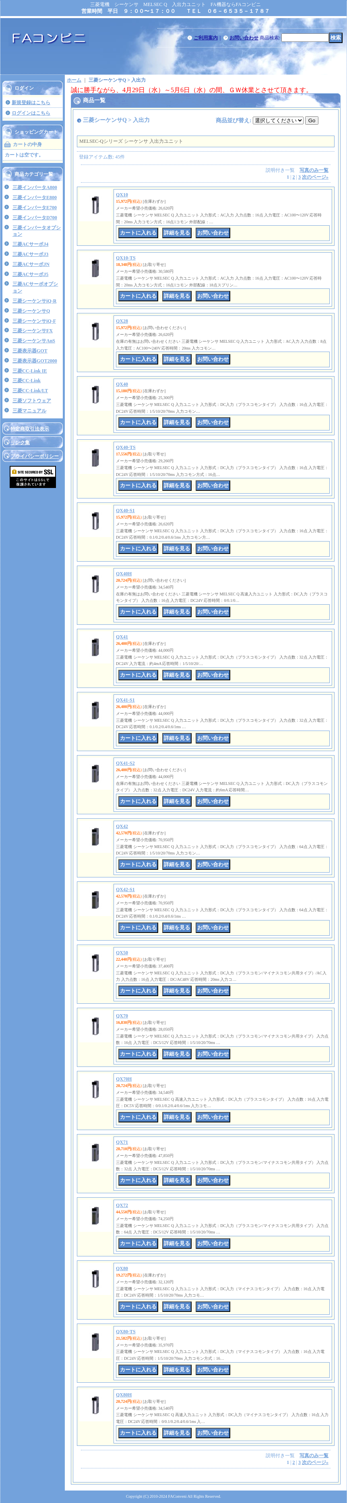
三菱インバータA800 (34, 187)
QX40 (122, 384)
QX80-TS (126, 1331)
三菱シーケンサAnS (33, 341)
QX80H (124, 1395)
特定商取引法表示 (29, 429)
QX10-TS (126, 258)
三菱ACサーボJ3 (30, 254)
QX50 (122, 952)
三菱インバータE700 (34, 207)
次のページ (315, 177)
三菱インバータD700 (34, 217)
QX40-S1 (125, 510)
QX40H (124, 573)
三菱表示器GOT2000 (34, 361)
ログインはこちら (31, 113)
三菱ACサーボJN (31, 264)
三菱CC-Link (26, 380)
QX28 (122, 321)
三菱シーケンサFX (32, 331)
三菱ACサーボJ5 (30, 274)
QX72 (122, 1205)
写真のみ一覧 (313, 170)
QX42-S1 (125, 889)
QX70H (124, 1079)
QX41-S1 (125, 700)
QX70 (122, 1016)
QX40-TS (126, 447)
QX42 (122, 826)
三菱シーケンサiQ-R (34, 301)
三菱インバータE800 (34, 197)
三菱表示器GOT (30, 351)
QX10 (122, 195)
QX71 (122, 1142)
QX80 (122, 1268)
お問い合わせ (243, 38)
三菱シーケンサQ (31, 311)
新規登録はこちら (31, 102)
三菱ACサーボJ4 (30, 244)
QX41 (122, 637)
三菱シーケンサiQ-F (34, 321)
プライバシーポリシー (34, 456)
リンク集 (20, 442)
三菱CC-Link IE (29, 371)
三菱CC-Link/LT (30, 390)
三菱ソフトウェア (31, 401)
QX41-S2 (125, 763)
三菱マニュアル (29, 411)
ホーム (74, 80)
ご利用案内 (206, 38)
